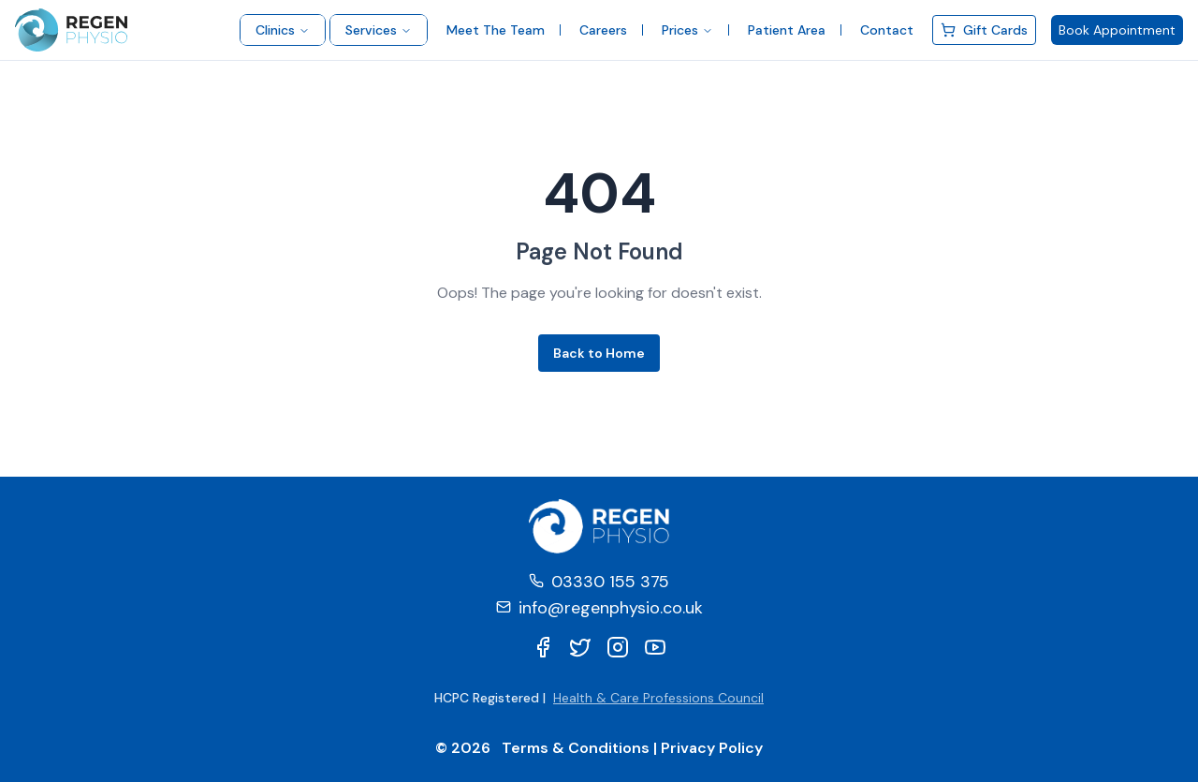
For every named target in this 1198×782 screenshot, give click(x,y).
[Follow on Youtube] (655, 647)
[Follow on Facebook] (543, 647)
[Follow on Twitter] (580, 647)
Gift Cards (984, 30)
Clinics (283, 30)
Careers (603, 30)
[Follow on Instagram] (617, 647)
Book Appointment (1117, 30)
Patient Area (786, 30)
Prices (687, 30)
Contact (886, 30)
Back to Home (599, 353)
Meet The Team (495, 30)
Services (378, 30)
